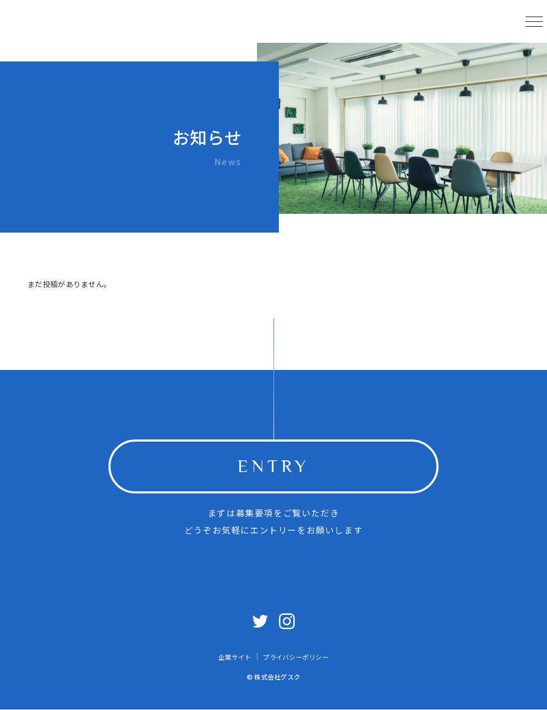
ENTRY (273, 466)
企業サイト (234, 656)
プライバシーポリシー (295, 656)
